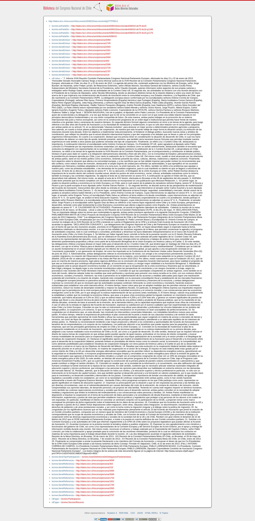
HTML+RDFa (151, 513)
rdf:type (55, 499)
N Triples (164, 513)
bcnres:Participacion (71, 499)
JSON (140, 513)
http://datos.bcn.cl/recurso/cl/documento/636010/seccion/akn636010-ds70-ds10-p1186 (112, 29)
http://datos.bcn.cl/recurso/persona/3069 (92, 40)
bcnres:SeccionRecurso (72, 502)
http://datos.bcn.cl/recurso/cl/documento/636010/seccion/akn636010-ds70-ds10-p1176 (112, 33)
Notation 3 (112, 513)
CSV (133, 513)
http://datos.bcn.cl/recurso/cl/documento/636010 (94, 36)
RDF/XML (123, 513)
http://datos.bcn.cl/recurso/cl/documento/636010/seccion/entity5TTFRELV (83, 21)
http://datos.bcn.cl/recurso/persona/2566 (92, 64)
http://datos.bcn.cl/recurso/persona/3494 (92, 57)
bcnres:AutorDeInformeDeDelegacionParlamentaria (106, 457)
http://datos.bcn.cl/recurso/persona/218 (91, 75)
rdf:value (56, 78)
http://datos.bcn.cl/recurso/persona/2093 (92, 47)
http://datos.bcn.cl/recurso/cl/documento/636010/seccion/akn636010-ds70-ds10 (108, 26)
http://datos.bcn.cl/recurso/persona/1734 (92, 68)
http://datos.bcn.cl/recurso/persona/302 (91, 61)
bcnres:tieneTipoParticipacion (66, 457)
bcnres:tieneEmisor (61, 40)
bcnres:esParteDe (60, 26)
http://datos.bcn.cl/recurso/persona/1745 (92, 43)
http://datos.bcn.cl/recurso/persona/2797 (92, 71)
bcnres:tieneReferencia (63, 460)
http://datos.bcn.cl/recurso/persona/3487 (92, 54)
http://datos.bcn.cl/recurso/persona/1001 (92, 50)
